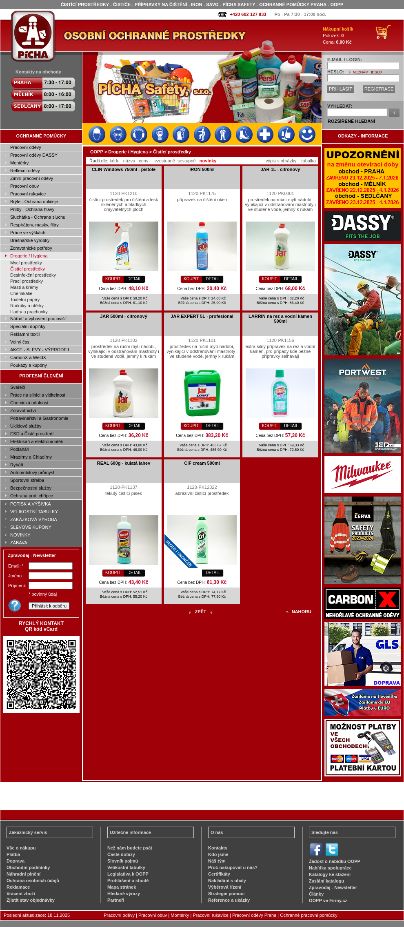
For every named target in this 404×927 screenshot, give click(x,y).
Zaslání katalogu (326, 880)
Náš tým (217, 860)
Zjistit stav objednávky (31, 900)
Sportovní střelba (27, 480)
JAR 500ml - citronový (123, 316)
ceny (143, 160)
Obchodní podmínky (28, 867)
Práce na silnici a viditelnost (37, 395)
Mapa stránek (121, 887)
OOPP (96, 151)
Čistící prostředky (27, 268)
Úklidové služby (25, 426)
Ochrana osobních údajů (33, 880)
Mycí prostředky (26, 262)
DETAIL (134, 279)
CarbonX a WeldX (28, 357)
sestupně (187, 160)
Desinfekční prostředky (33, 275)
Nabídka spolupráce (330, 867)
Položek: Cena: (338, 35)
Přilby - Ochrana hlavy (32, 209)
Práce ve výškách (27, 232)
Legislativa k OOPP (128, 874)
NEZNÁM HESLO (367, 72)
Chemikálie (21, 293)
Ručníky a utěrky (27, 305)
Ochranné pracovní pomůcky (308, 915)
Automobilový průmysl (32, 472)
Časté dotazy (121, 854)
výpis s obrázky (281, 160)
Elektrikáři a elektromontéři (36, 441)
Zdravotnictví (23, 410)
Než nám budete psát (129, 847)
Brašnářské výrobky (30, 240)
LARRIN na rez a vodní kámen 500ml (280, 319)
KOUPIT (112, 279)
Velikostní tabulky (126, 867)
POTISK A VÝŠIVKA (30, 503)
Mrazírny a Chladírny (31, 457)
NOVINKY (20, 534)
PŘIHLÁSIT (340, 88)
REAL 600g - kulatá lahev (124, 463)
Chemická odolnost (29, 402)
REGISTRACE (379, 88)
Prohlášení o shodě (128, 880)
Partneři (115, 900)
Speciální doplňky (27, 326)
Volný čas (19, 341)
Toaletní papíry (25, 299)
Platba (13, 854)
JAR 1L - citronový (280, 169)
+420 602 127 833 (248, 14)
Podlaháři (19, 449)
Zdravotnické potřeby (31, 248)
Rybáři (16, 464)
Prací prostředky (26, 281)
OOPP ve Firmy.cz (328, 900)
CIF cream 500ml (202, 463)
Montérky (19, 162)
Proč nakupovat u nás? (232, 867)
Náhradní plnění (23, 874)
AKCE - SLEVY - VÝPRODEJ (39, 349)
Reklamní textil (25, 334)
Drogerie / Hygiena (29, 255)
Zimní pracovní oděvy (31, 178)
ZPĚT (200, 611)
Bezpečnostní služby (30, 488)
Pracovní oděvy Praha (254, 915)
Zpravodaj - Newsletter (333, 887)
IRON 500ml (202, 169)
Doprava (15, 860)
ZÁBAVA (18, 542)
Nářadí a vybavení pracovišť (38, 318)
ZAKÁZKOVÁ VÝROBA (33, 519)
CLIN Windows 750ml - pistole (123, 169)
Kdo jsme (218, 854)
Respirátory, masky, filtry (34, 224)
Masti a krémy (24, 287)
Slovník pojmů (122, 860)
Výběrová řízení (224, 887)
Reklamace (18, 887)
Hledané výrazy (123, 893)
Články (316, 894)
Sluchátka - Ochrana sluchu (37, 217)
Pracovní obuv (24, 186)
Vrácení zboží (21, 893)
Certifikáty (219, 874)
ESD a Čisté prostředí (31, 433)
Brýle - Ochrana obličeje (34, 201)
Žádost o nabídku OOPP (334, 861)
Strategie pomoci (226, 893)
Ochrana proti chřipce (31, 495)
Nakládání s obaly (227, 880)
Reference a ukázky (229, 900)
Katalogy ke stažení (330, 874)
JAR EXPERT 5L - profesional (202, 316)
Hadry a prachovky (29, 311)
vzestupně (165, 160)
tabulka (308, 160)
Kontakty (217, 847)
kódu (115, 160)
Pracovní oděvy (25, 147)
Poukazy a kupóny (28, 365)
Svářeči (17, 387)
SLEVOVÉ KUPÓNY (30, 527)
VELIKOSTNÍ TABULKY (34, 511)
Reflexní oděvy (25, 170)
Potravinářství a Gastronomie (39, 418)
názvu (129, 160)
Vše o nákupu (21, 847)
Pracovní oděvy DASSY (34, 155)
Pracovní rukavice (28, 193)
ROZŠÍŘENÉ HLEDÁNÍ (351, 121)
